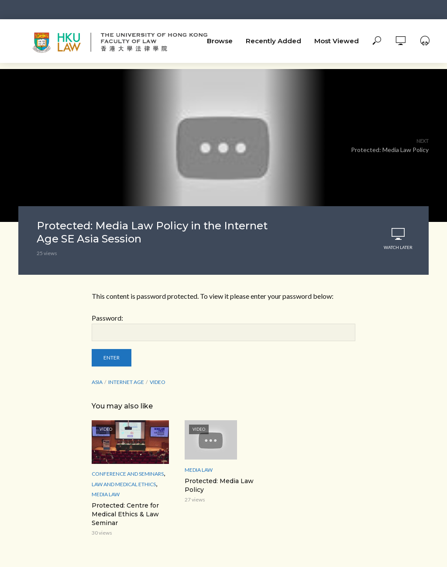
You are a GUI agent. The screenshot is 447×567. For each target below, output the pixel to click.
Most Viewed (336, 41)
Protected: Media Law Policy (219, 485)
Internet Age (126, 382)
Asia (97, 382)
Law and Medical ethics (124, 484)
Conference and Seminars (128, 473)
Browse (220, 41)
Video (157, 382)
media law (106, 494)
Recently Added (273, 41)
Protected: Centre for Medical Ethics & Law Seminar (125, 514)
